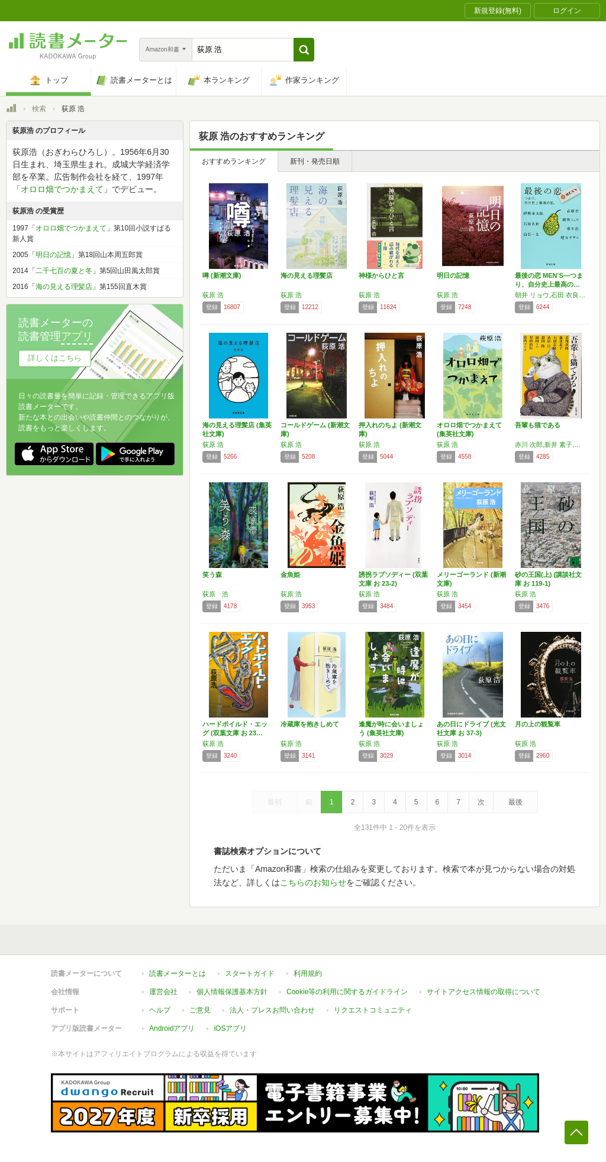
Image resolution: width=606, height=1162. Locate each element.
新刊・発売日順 (315, 161)
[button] (304, 49)
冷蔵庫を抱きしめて (310, 724)
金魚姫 (290, 574)
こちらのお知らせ (313, 882)
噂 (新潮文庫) (221, 275)
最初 (274, 802)
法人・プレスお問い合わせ (272, 1010)
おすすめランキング (234, 161)
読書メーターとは (177, 973)
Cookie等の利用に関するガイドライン (347, 991)
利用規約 (308, 973)
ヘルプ (159, 1010)
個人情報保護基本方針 (231, 991)
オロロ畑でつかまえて (62, 189)
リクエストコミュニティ (373, 1010)
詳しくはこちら (55, 357)
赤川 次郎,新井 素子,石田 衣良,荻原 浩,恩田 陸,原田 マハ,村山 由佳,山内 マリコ (551, 444)
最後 (515, 802)
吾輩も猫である (537, 425)
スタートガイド (250, 973)
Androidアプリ (172, 1028)
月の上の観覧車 (537, 724)
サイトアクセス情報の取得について (483, 991)
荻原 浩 (213, 294)
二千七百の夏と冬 (64, 271)
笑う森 (212, 574)
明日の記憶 (453, 275)
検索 (39, 109)
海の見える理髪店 (307, 275)
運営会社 (163, 991)
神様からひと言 (381, 275)
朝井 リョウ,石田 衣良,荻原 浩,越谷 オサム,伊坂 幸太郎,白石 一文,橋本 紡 (551, 294)
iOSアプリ (230, 1028)
